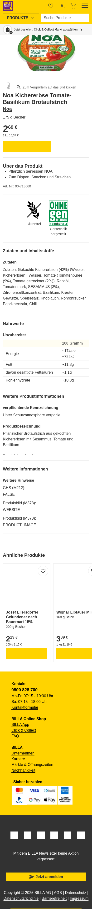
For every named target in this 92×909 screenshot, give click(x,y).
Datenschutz (75, 893)
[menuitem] (21, 18)
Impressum (79, 898)
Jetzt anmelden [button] (46, 877)
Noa (7, 109)
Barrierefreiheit (54, 898)
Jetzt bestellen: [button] (45, 29)
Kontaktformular (24, 707)
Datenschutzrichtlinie (21, 898)
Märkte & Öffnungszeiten (32, 765)
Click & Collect (23, 730)
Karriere (18, 759)
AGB (58, 893)
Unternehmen (22, 753)
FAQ (15, 736)
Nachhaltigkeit (23, 770)
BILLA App (20, 725)
